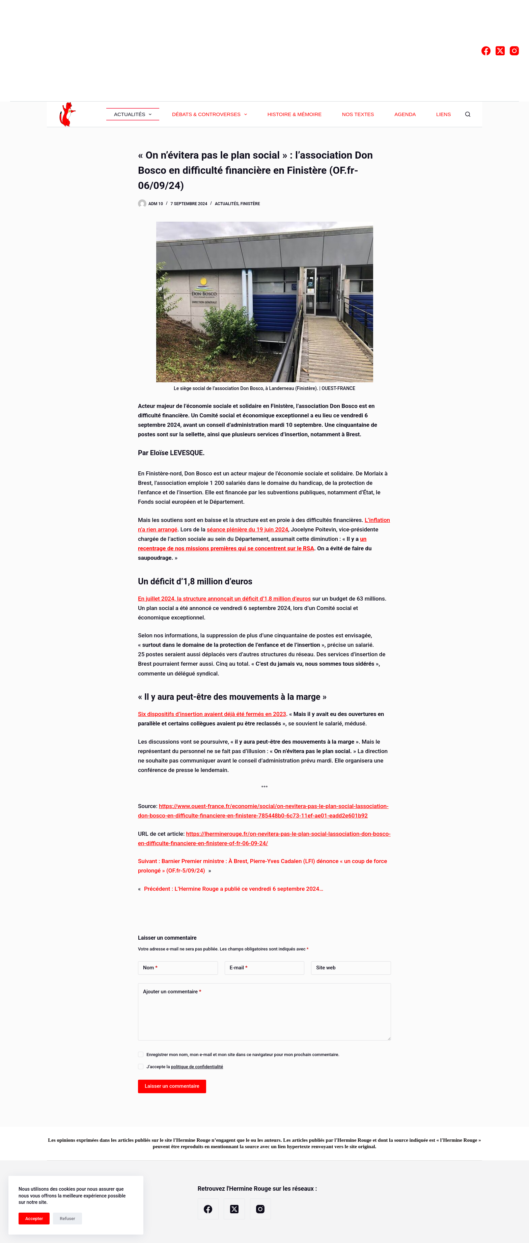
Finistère (250, 203)
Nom (150, 968)
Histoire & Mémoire (295, 114)
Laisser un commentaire (172, 1086)
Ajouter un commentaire (172, 992)
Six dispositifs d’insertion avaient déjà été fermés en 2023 (212, 714)
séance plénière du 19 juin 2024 (247, 529)
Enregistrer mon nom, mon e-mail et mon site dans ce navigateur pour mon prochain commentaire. (242, 1054)
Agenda (405, 114)
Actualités (134, 114)
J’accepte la (184, 1066)
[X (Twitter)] (500, 50)
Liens (443, 114)
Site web (325, 968)
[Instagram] (514, 50)
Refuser (67, 1218)
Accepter (34, 1218)
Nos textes (358, 114)
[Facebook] (486, 50)
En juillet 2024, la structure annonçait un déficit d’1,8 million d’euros (224, 598)
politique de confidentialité (197, 1066)
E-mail (239, 968)
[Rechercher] (467, 114)
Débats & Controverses (211, 114)
